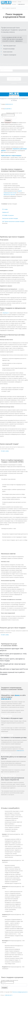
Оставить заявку (5, 451)
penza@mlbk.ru (8, 108)
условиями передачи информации (19, 83)
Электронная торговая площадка (10, 218)
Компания (14, 1)
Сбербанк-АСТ (5, 212)
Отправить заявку (14, 79)
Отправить (8, 120)
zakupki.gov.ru (6, 312)
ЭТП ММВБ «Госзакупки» (8, 215)
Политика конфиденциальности (19, 992)
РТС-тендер (5, 209)
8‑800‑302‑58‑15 (21, 4)
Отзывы (19, 1)
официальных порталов (9, 194)
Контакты (14, 4)
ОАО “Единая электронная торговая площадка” (13, 221)
